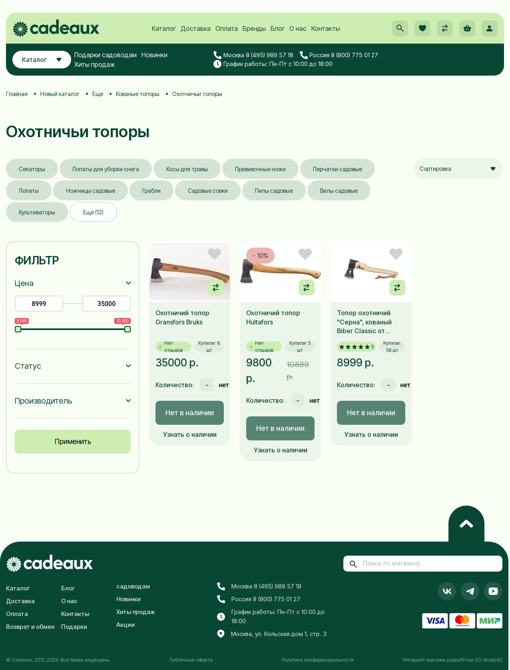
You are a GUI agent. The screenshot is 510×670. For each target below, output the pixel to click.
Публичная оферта (191, 660)
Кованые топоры (137, 93)
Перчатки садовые (337, 169)
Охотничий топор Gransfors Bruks (182, 317)
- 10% (260, 256)
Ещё (97, 93)
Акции (125, 624)
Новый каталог (60, 93)
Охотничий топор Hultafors (273, 317)
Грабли (151, 190)
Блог (278, 28)
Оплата (226, 28)
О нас (298, 28)
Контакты (325, 28)
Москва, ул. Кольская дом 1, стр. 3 (272, 634)
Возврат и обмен (30, 626)
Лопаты (29, 190)
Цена (24, 283)
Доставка (196, 28)
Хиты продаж (94, 64)
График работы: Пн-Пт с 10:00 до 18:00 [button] (273, 64)
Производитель (43, 401)
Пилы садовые (274, 190)
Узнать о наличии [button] (190, 434)
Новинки (154, 55)
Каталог (164, 28)
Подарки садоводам (105, 55)
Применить (73, 441)
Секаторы (32, 169)
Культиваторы (37, 212)
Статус (28, 366)
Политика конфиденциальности (317, 660)
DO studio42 (488, 660)
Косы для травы (187, 169)
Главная (17, 93)
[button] (400, 28)
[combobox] (458, 169)
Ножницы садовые (90, 190)
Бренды (254, 28)
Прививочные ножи (260, 169)
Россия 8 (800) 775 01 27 (339, 55)
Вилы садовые (339, 190)
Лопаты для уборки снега (105, 169)
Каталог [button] (42, 60)
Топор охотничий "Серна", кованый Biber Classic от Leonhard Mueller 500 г (370, 322)
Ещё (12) (93, 212)
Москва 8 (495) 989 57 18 (253, 55)
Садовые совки (208, 190)
